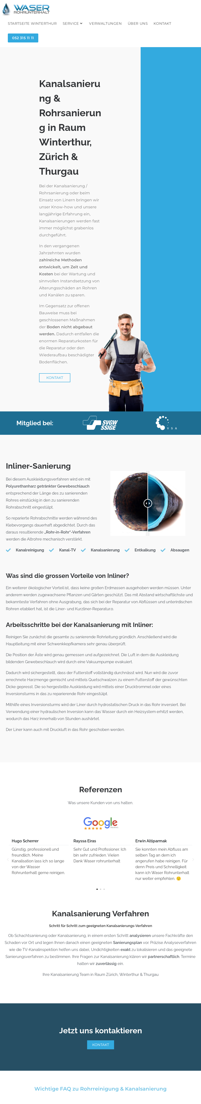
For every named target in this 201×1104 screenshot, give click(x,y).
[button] (8, 860)
